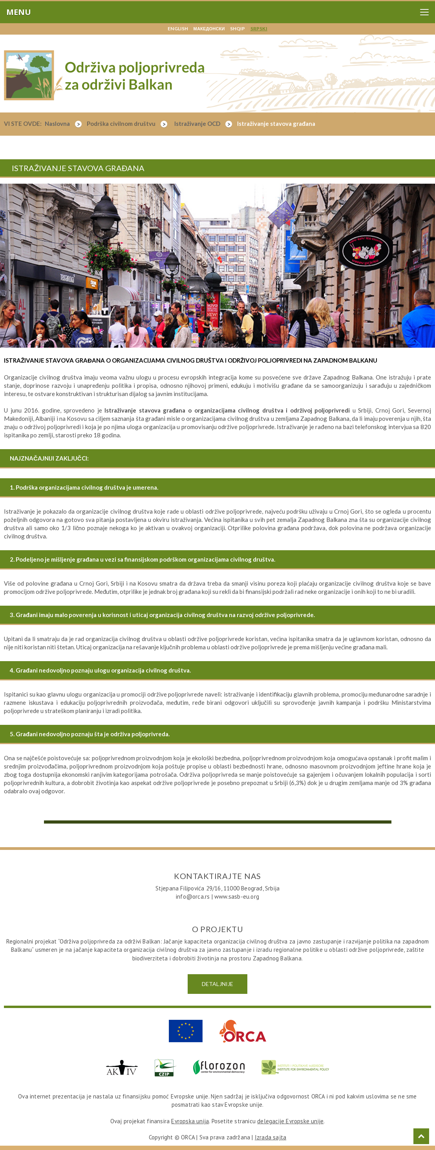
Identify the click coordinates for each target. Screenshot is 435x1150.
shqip (237, 28)
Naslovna (63, 123)
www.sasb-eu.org (236, 896)
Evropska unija (190, 1121)
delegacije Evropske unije (290, 1121)
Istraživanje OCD (203, 123)
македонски (209, 28)
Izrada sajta (270, 1137)
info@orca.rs (193, 896)
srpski (258, 28)
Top (421, 1136)
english (178, 28)
